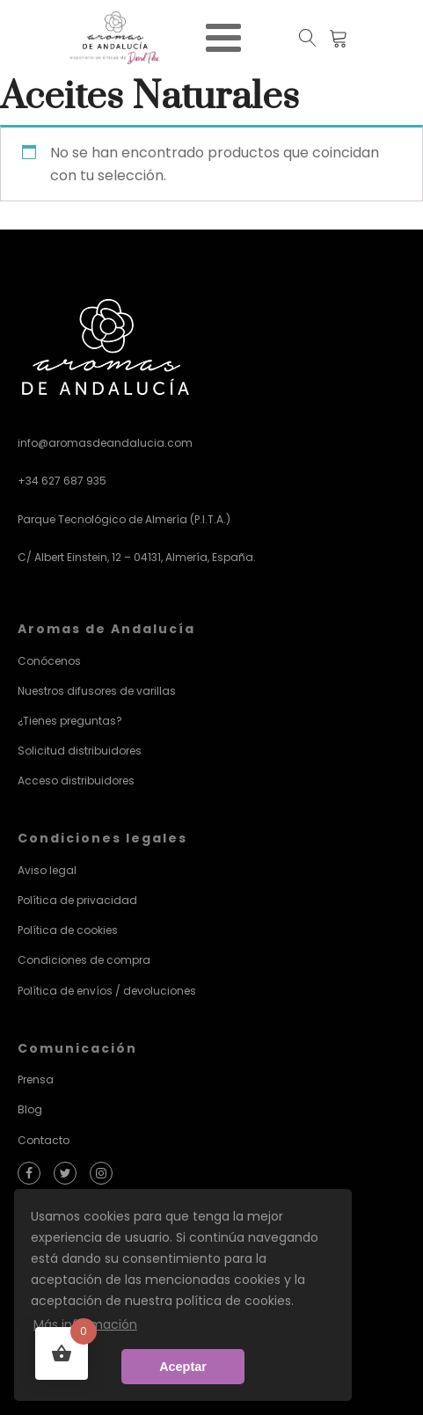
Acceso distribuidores (76, 780)
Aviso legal (47, 870)
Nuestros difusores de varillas (97, 690)
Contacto (43, 1140)
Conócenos (49, 660)
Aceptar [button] (183, 1367)
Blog (30, 1109)
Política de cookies (68, 930)
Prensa (36, 1079)
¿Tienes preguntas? (70, 720)
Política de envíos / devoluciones (107, 990)
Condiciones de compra (84, 959)
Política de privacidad (77, 900)
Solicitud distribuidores (80, 750)
